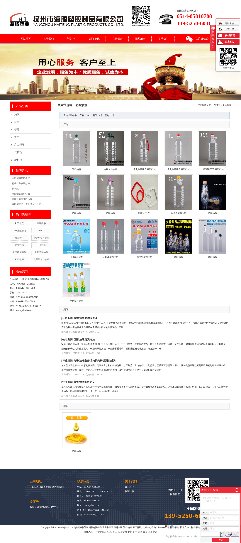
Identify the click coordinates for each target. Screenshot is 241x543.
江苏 (109, 532)
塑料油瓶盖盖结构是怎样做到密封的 (95, 360)
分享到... (230, 42)
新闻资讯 (94, 38)
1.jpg (170, 526)
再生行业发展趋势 (21, 183)
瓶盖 (16, 122)
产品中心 (71, 38)
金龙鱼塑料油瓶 (41, 238)
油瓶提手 (41, 223)
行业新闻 (67, 360)
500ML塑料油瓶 (110, 257)
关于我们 (48, 38)
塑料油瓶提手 (144, 213)
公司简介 (129, 486)
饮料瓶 (18, 152)
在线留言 (117, 38)
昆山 (120, 532)
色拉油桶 (19, 245)
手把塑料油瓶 (76, 301)
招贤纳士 (140, 38)
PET (41, 230)
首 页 (216, 105)
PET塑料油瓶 (76, 257)
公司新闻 (67, 318)
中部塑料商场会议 (21, 178)
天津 (140, 532)
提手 (16, 137)
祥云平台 (174, 527)
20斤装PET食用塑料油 (212, 169)
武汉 (145, 532)
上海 (150, 532)
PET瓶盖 (19, 223)
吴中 (135, 532)
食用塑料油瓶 (41, 252)
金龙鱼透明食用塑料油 (144, 169)
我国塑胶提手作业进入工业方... (27, 204)
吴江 (114, 532)
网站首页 (26, 38)
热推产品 (88, 532)
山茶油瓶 (41, 245)
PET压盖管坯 (19, 230)
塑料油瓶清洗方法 (84, 339)
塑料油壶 (127, 527)
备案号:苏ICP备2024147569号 (44, 507)
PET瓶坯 (19, 259)
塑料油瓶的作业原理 (85, 318)
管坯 (16, 129)
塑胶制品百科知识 (21, 194)
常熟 (125, 532)
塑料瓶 (18, 159)
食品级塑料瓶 (19, 252)
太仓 (130, 532)
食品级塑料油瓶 (41, 259)
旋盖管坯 (19, 238)
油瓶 (16, 114)
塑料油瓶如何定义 (84, 381)
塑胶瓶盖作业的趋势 (22, 199)
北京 (155, 532)
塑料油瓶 (76, 169)
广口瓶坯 (19, 144)
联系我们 (163, 38)
